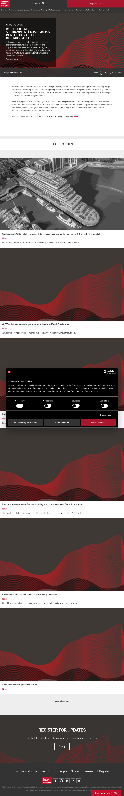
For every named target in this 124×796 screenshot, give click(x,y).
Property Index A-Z (53, 790)
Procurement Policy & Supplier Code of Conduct (83, 790)
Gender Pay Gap (79, 787)
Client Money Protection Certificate (96, 787)
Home (3, 10)
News (43, 10)
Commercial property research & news (23, 10)
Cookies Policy (48, 787)
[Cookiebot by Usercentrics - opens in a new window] (105, 372)
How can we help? (103, 793)
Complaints (57, 787)
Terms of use (39, 787)
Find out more (14, 59)
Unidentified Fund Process (38, 790)
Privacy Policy (64, 790)
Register (104, 771)
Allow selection (62, 422)
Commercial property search (32, 771)
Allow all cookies (98, 422)
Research (89, 771)
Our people (60, 771)
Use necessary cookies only (25, 422)
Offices (75, 771)
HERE (76, 117)
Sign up (62, 746)
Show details (105, 415)
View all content (62, 701)
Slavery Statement (67, 787)
